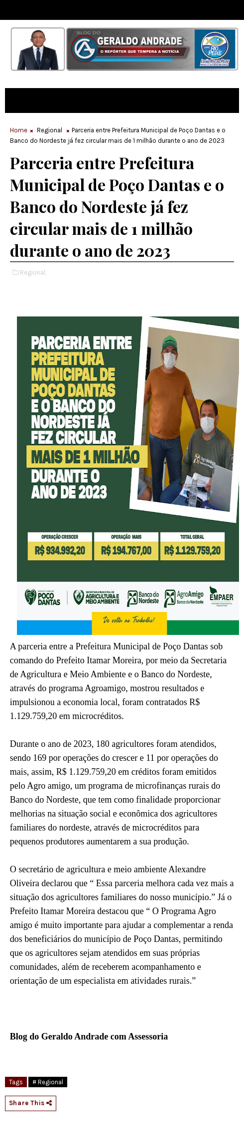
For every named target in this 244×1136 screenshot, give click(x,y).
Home (18, 130)
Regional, (33, 272)
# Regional (47, 1082)
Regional (49, 130)
